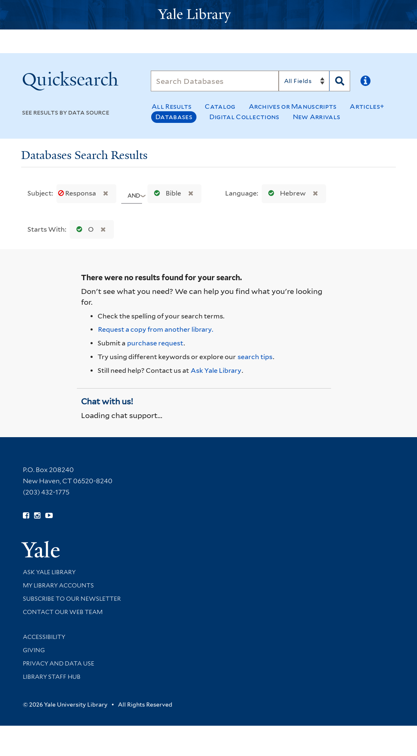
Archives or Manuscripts (293, 106)
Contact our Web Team (63, 612)
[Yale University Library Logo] (208, 14)
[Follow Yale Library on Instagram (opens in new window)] (37, 515)
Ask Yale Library (216, 370)
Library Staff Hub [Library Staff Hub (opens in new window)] (52, 676)
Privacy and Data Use (58, 663)
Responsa (77, 193)
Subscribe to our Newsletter (72, 598)
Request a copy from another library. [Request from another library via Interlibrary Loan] (155, 329)
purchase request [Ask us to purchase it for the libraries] (155, 343)
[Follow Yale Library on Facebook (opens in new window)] (26, 515)
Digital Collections (244, 117)
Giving (34, 650)
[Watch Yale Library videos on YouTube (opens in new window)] (49, 515)
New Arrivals (317, 117)
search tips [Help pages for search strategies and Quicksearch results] (255, 357)
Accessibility (44, 637)
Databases (173, 117)
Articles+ (367, 106)
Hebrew (285, 193)
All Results (171, 106)
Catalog (220, 106)
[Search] (214, 81)
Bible (165, 193)
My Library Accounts (58, 585)
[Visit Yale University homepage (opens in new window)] (40, 546)
